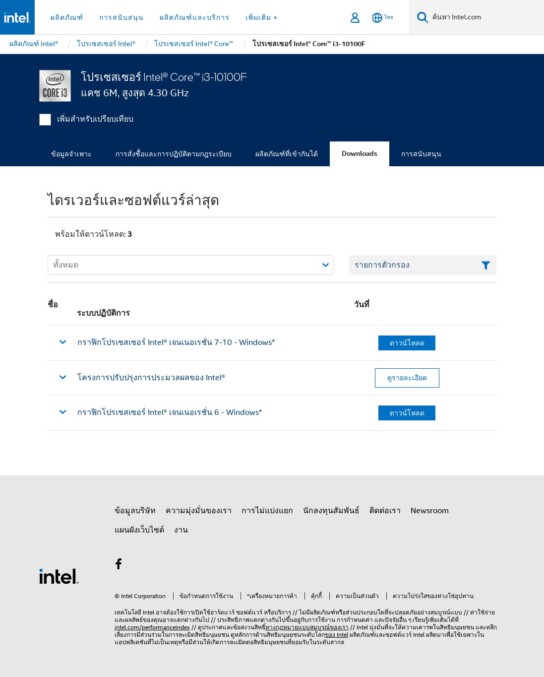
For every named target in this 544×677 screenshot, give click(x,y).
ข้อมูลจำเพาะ (71, 153)
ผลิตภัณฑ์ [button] (67, 17)
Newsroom (430, 511)
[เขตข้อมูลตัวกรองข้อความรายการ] (423, 265)
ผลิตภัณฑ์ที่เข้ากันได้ (286, 153)
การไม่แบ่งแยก (267, 511)
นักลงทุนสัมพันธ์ (331, 511)
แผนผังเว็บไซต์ (139, 530)
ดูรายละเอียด (407, 377)
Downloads (359, 153)
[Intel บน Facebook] (119, 566)
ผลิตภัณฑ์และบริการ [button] (195, 17)
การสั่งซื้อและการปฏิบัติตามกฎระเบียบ (174, 153)
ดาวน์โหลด (407, 342)
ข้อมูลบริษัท (135, 511)
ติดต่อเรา (385, 511)
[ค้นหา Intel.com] (486, 17)
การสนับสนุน (421, 153)
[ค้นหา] (422, 17)
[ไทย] (382, 17)
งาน (181, 530)
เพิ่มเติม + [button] (261, 17)
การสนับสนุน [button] (121, 17)
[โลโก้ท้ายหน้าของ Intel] (59, 576)
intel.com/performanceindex (152, 627)
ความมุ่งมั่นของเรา (199, 511)
